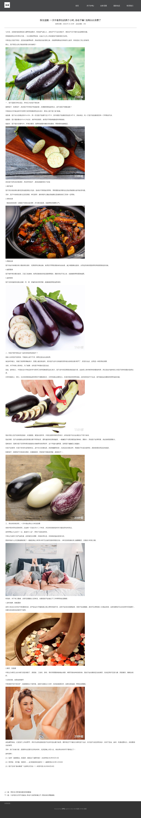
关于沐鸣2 (90, 6)
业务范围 (103, 6)
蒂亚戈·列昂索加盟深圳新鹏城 (21, 792)
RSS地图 (76, 809)
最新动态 (116, 6)
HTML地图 (83, 809)
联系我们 (130, 6)
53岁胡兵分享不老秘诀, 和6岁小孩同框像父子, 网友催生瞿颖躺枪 (33, 795)
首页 (77, 6)
